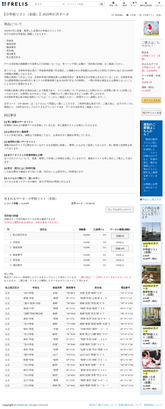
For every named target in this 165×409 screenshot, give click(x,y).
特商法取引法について (130, 404)
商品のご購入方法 (152, 199)
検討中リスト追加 (152, 112)
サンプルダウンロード (119, 209)
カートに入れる (152, 100)
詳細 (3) (120, 235)
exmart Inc (22, 404)
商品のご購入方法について (103, 404)
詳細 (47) (120, 248)
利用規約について (153, 404)
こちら (49, 96)
